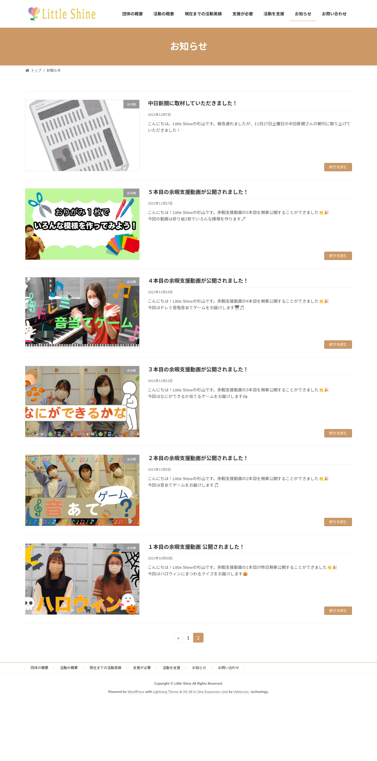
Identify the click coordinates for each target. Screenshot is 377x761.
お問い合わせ (228, 668)
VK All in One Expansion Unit (205, 692)
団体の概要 (39, 668)
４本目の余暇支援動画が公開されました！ (198, 280)
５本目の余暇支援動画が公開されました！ (198, 192)
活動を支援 (171, 668)
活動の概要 (69, 668)
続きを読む (338, 167)
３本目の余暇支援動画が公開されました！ (198, 369)
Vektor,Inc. (241, 692)
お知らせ (199, 668)
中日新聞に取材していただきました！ (193, 103)
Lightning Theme (166, 692)
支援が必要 (142, 668)
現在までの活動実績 (105, 668)
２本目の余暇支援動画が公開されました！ (198, 458)
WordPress (136, 692)
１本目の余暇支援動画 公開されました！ (196, 546)
